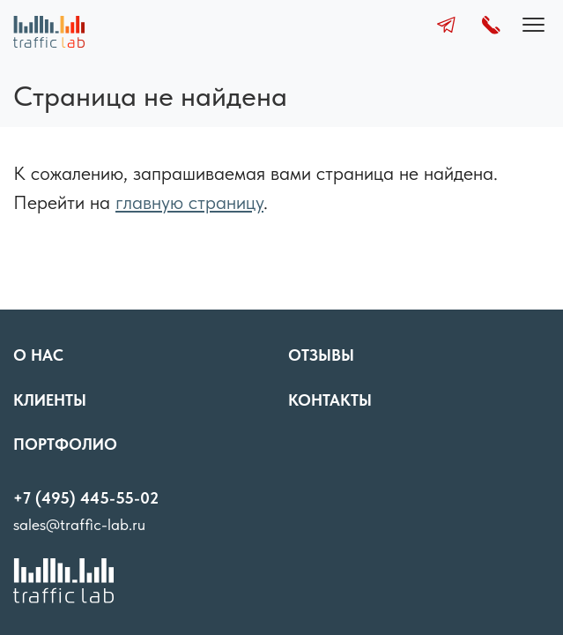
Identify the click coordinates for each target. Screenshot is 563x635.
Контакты (330, 400)
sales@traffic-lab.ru (79, 524)
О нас (38, 355)
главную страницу (189, 201)
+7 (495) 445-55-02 (86, 498)
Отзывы (321, 355)
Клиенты (49, 400)
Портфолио (65, 444)
